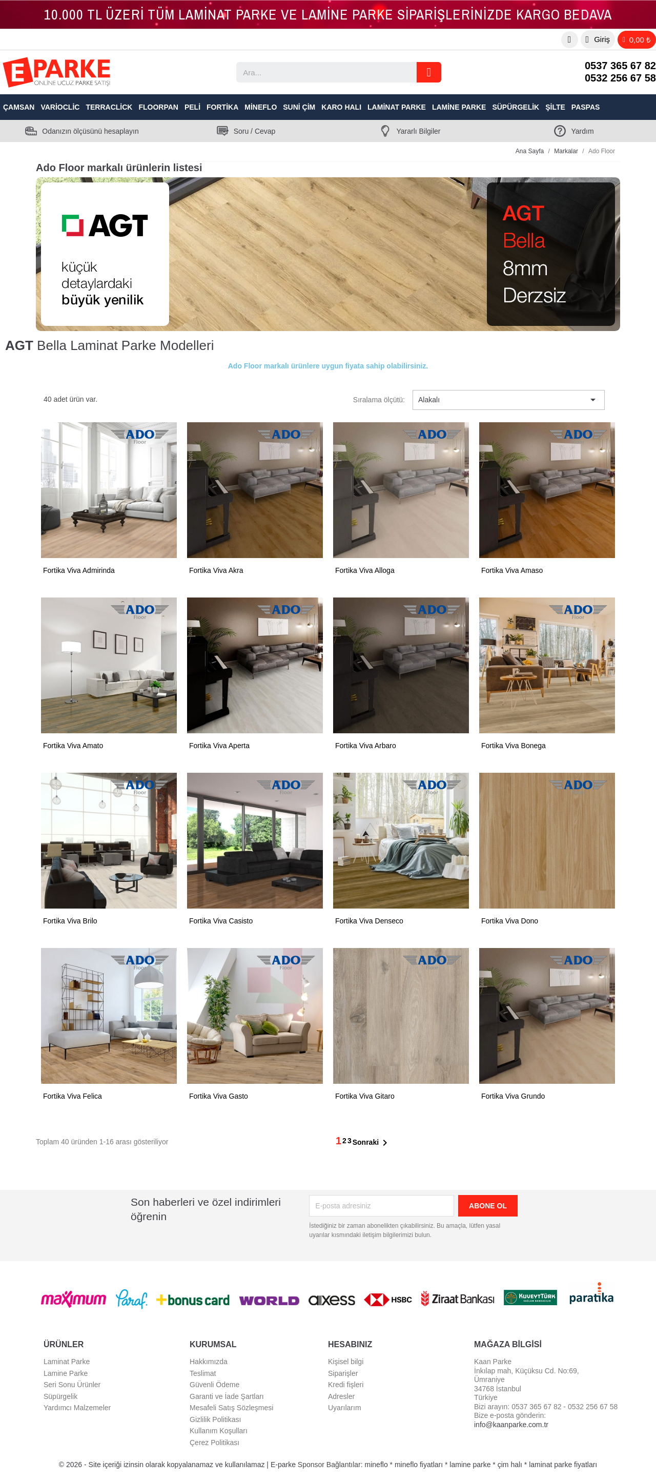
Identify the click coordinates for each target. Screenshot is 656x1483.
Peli (192, 107)
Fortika (222, 107)
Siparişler (343, 1373)
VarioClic (59, 107)
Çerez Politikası (214, 1442)
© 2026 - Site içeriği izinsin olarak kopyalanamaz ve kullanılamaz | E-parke (178, 1464)
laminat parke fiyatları (563, 1464)
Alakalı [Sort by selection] (508, 400)
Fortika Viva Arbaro (365, 746)
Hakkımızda (209, 1361)
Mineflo (260, 107)
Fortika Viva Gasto (218, 1096)
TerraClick (109, 107)
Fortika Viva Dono (509, 921)
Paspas (585, 107)
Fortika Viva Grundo (513, 1096)
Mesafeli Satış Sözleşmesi (231, 1408)
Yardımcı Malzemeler (77, 1408)
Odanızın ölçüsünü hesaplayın (90, 131)
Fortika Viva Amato (73, 746)
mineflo (376, 1464)
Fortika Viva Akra (216, 570)
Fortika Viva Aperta (219, 746)
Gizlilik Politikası (215, 1419)
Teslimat (203, 1373)
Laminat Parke (396, 107)
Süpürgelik (515, 107)
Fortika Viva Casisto (221, 921)
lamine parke (469, 1464)
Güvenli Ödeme (214, 1385)
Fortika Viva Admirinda (79, 570)
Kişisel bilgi (345, 1361)
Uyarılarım (344, 1408)
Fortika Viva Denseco (369, 921)
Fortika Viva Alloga (365, 570)
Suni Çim (299, 107)
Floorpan (158, 107)
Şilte (555, 107)
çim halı (510, 1464)
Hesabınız (350, 1344)
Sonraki (372, 1143)
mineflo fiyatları (419, 1464)
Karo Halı (341, 107)
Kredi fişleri (345, 1385)
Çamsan (18, 107)
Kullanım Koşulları (219, 1431)
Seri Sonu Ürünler (72, 1385)
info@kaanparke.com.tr (511, 1424)
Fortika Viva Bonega (513, 746)
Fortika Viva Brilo (70, 921)
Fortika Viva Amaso (512, 570)
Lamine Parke (459, 107)
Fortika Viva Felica (72, 1096)
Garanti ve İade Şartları (227, 1396)
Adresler (341, 1396)
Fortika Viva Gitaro (365, 1096)
